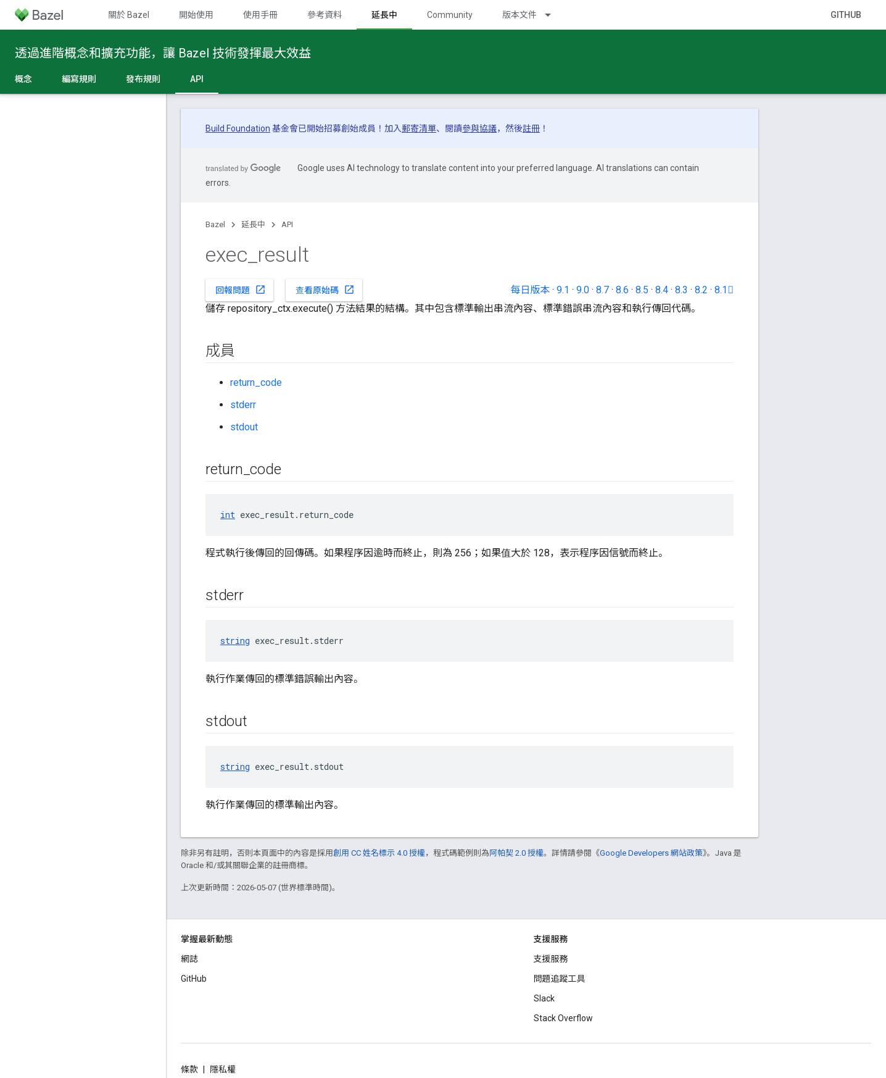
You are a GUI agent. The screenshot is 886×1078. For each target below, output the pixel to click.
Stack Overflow (563, 1018)
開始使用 (196, 15)
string (235, 640)
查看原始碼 (325, 289)
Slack (544, 998)
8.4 (661, 290)
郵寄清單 (419, 128)
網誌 (189, 959)
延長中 (253, 224)
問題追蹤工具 (560, 979)
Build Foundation (237, 128)
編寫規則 (79, 79)
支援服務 (551, 959)
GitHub (845, 15)
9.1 (563, 290)
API (287, 224)
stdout (244, 427)
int (227, 514)
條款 (189, 1069)
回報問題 (240, 289)
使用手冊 (260, 15)
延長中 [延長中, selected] (384, 15)
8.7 (602, 290)
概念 (23, 79)
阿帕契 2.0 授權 (516, 853)
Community (450, 15)
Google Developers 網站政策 (651, 853)
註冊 (531, 128)
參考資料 (324, 15)
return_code (256, 382)
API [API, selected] (197, 79)
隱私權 (223, 1069)
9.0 (582, 290)
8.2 (701, 290)
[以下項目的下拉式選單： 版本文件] (553, 15)
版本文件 (519, 15)
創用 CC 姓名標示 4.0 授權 (379, 853)
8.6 (622, 290)
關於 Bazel (128, 15)
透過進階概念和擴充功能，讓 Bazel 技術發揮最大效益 (163, 53)
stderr (243, 405)
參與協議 (479, 128)
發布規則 (143, 79)
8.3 (681, 290)
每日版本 (530, 290)
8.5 (642, 290)
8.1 (724, 290)
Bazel (215, 224)
